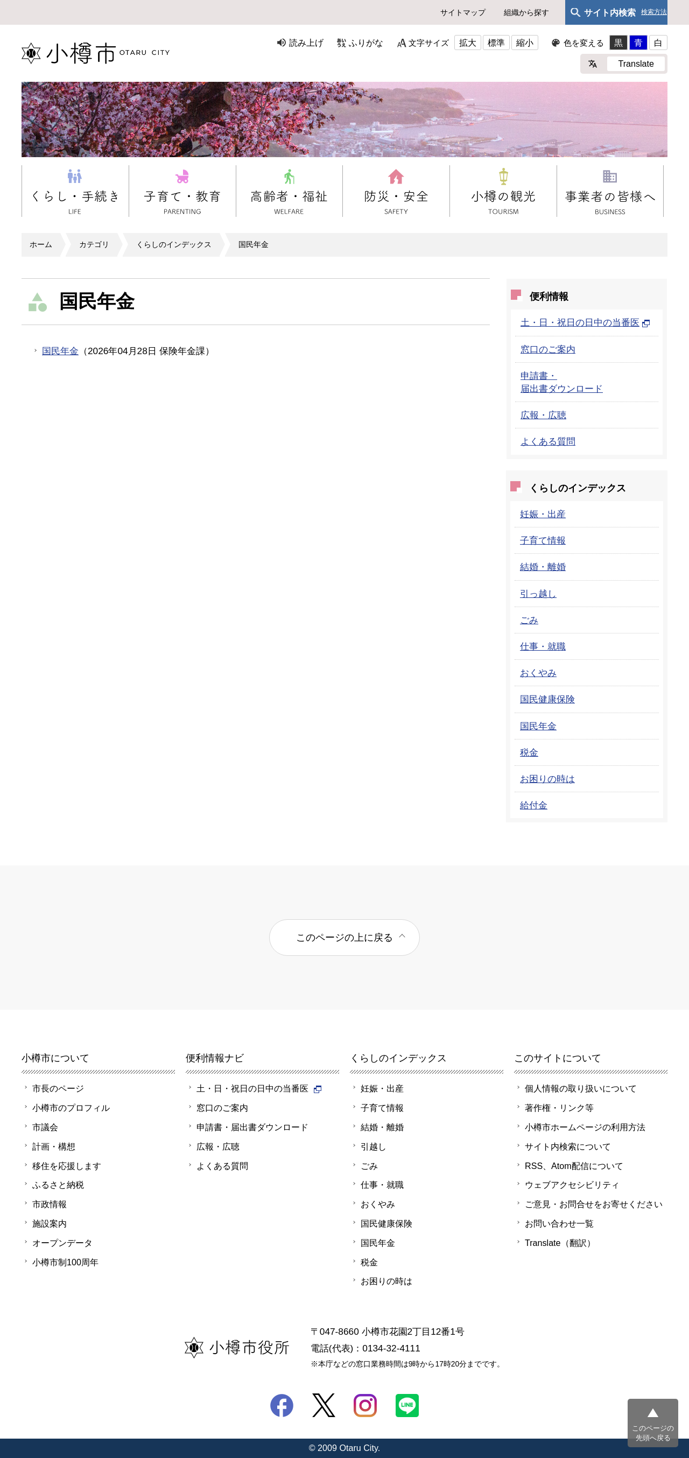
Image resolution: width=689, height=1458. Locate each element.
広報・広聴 (543, 415)
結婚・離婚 (543, 566)
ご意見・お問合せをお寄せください (594, 1204)
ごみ (529, 620)
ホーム (41, 244)
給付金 (533, 805)
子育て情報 (543, 540)
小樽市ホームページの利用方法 (585, 1127)
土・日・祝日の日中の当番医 (585, 322)
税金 (529, 752)
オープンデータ (62, 1243)
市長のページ (58, 1088)
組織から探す (526, 12)
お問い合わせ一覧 (559, 1223)
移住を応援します (66, 1166)
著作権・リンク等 (559, 1107)
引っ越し (538, 593)
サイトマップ (463, 12)
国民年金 (253, 244)
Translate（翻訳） (560, 1243)
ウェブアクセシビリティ (572, 1184)
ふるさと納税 (58, 1184)
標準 (496, 42)
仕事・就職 (543, 646)
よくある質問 (548, 441)
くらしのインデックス (174, 244)
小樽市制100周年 (65, 1262)
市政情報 (49, 1204)
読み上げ (306, 42)
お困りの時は (547, 778)
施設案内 (49, 1223)
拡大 (467, 42)
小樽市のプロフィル (71, 1107)
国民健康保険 (547, 699)
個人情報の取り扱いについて (581, 1088)
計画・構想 (53, 1146)
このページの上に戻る (344, 937)
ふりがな (366, 42)
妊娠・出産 (543, 514)
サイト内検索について (568, 1146)
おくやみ (538, 672)
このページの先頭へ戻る (653, 1433)
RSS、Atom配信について (574, 1166)
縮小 (524, 42)
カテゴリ (94, 244)
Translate (636, 63)
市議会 (45, 1127)
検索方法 (654, 12)
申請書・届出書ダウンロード (252, 1127)
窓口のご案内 (548, 349)
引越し (373, 1146)
